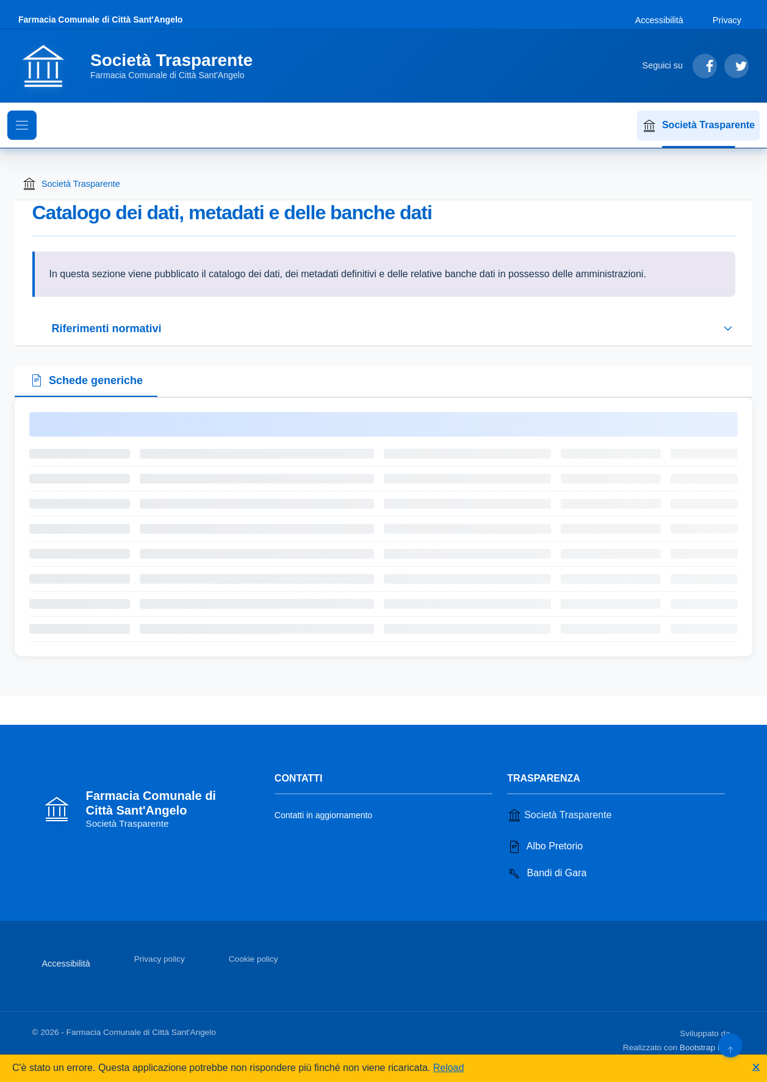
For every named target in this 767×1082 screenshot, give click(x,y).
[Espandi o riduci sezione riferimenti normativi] (383, 328)
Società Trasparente (698, 125)
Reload (448, 1067)
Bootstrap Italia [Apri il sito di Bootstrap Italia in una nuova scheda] (707, 1047)
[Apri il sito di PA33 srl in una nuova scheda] (734, 1031)
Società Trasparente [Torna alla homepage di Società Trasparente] (71, 183)
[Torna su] (730, 1045)
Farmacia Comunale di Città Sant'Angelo (100, 19)
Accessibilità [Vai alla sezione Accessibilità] (659, 20)
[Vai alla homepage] (142, 66)
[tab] (86, 382)
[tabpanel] (383, 527)
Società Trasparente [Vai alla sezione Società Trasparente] (559, 815)
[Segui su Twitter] (736, 66)
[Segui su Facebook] (705, 66)
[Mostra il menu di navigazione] (22, 125)
